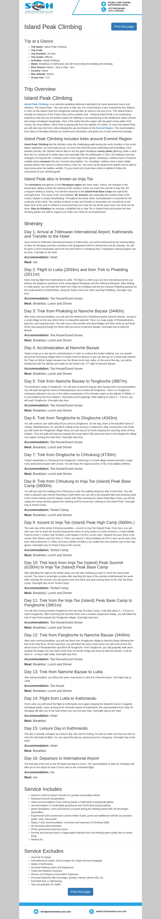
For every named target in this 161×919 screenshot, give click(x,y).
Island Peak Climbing (36, 104)
